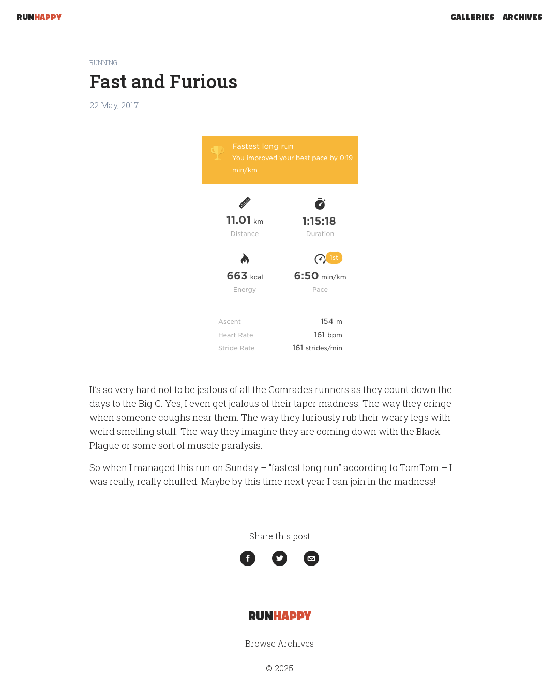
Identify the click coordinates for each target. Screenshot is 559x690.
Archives (522, 16)
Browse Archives (279, 643)
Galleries (472, 16)
